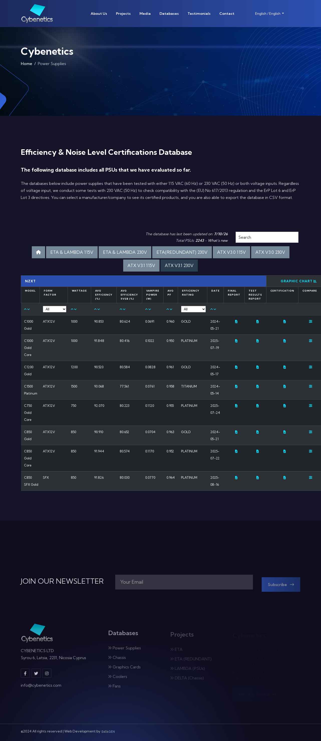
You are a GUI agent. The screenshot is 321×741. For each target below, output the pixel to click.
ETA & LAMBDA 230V (125, 252)
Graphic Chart (299, 281)
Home (26, 65)
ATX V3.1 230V (179, 265)
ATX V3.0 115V (231, 252)
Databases (169, 13)
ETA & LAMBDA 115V (71, 252)
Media (145, 13)
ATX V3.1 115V (141, 265)
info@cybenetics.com (41, 688)
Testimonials (199, 13)
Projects (123, 13)
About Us (99, 13)
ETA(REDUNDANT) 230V (182, 252)
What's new (218, 240)
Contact (226, 13)
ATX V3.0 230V (270, 252)
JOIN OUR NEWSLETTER (62, 581)
